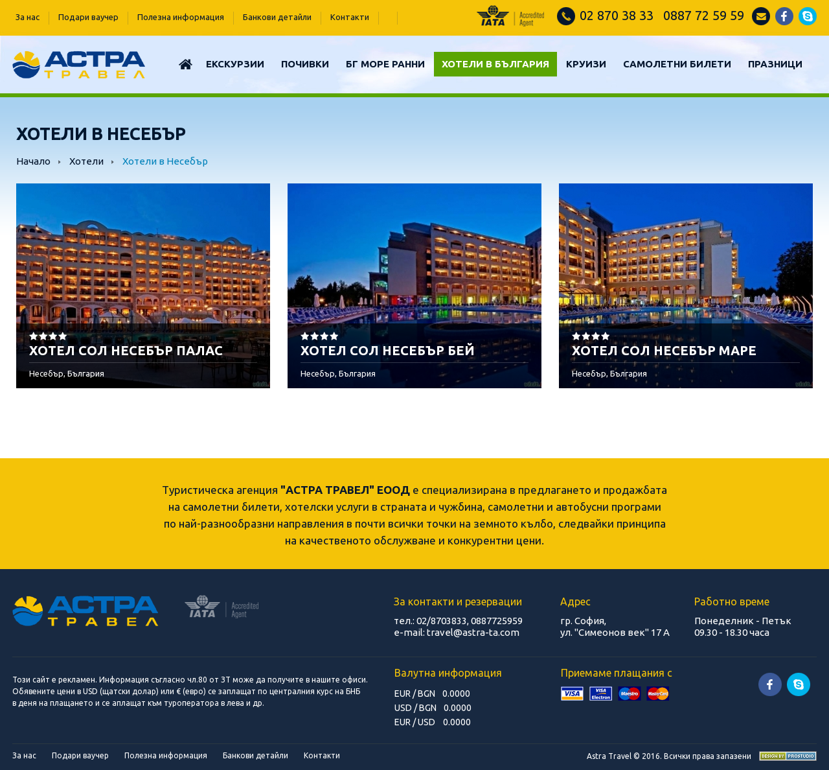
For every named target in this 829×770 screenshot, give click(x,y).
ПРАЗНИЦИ (775, 63)
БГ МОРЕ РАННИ (385, 63)
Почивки (305, 63)
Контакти (349, 16)
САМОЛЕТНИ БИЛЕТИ (677, 63)
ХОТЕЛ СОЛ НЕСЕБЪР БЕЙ (388, 350)
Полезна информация (180, 16)
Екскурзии (235, 63)
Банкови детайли (277, 16)
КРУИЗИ (586, 63)
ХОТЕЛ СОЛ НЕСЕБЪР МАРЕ (664, 350)
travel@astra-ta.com (473, 632)
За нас (28, 16)
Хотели (87, 161)
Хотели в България (495, 63)
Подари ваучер (88, 16)
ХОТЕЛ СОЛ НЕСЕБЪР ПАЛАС (126, 350)
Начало (33, 161)
